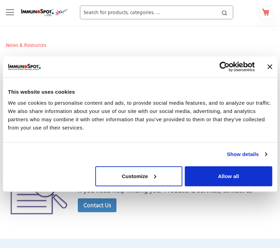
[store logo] (44, 13)
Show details (243, 154)
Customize (139, 176)
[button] (97, 205)
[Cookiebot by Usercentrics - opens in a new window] (224, 67)
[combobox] (165, 12)
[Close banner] (269, 66)
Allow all (228, 176)
